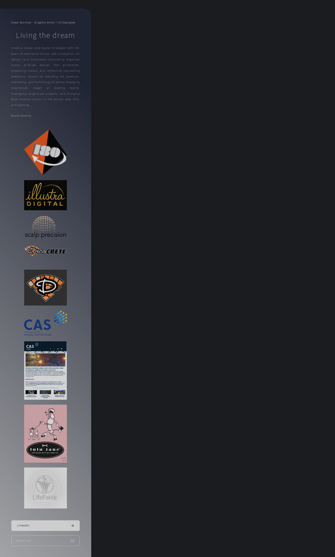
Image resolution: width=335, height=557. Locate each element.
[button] (45, 525)
